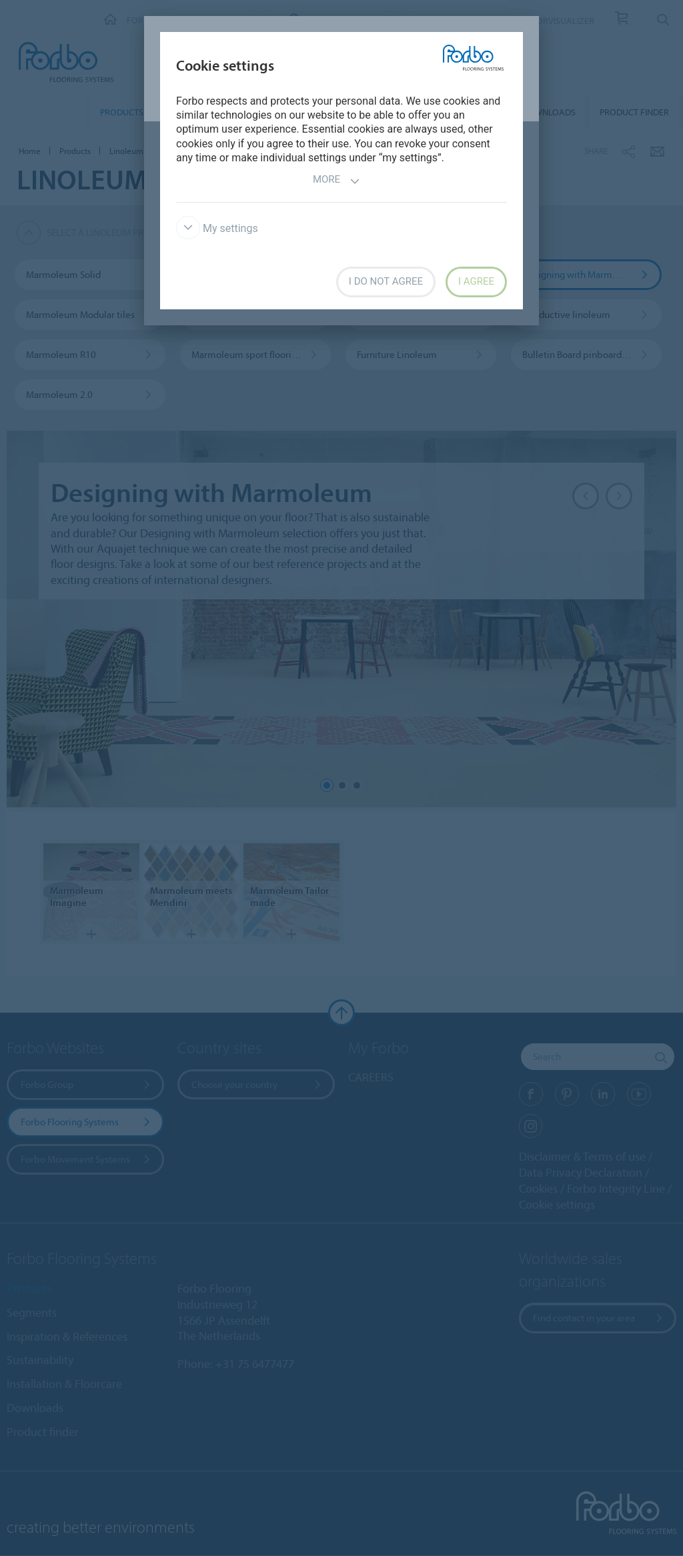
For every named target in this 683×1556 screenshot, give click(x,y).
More (336, 181)
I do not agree (386, 281)
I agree (476, 281)
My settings (217, 228)
